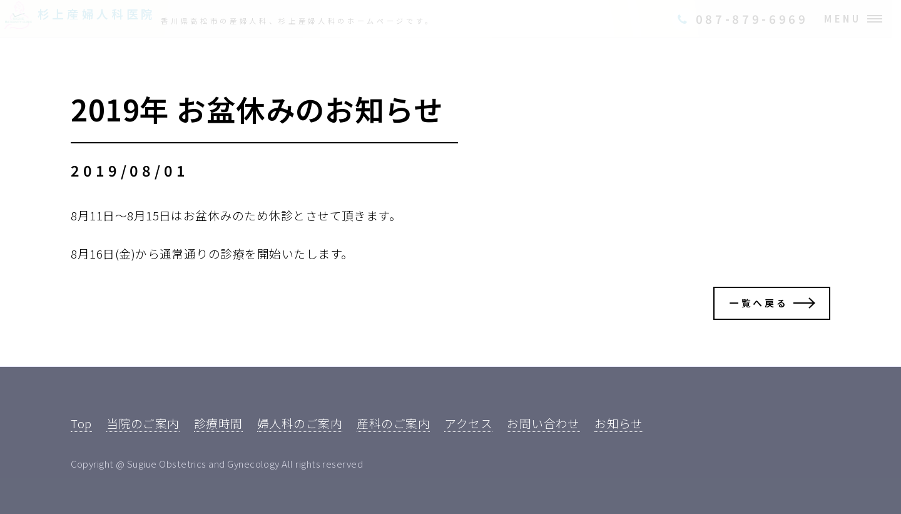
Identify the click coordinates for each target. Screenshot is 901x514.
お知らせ (618, 422)
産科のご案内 (393, 422)
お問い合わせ (543, 422)
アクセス (468, 422)
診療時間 (218, 422)
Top (81, 422)
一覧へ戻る (759, 302)
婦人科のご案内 (299, 422)
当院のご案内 (143, 422)
